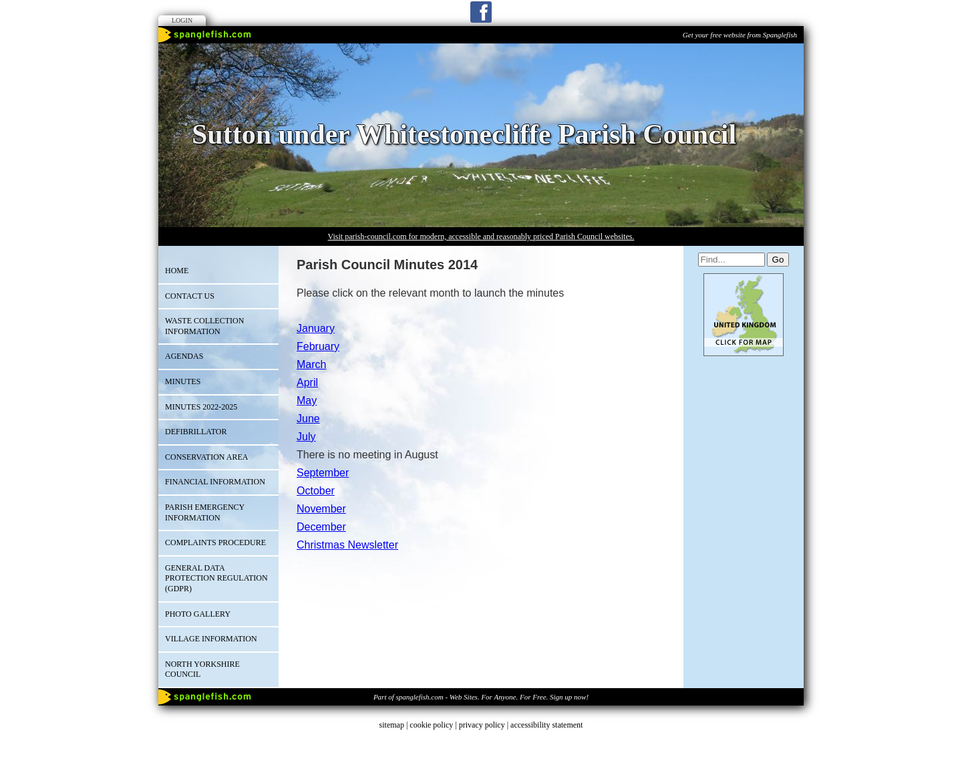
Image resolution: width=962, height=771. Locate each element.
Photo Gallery (197, 614)
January (316, 328)
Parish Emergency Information (205, 512)
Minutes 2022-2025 (201, 407)
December (321, 526)
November (321, 508)
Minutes (182, 381)
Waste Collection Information (204, 326)
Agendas (184, 356)
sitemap (391, 725)
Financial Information (215, 481)
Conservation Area (207, 457)
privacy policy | (484, 725)
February (318, 346)
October (316, 490)
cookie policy (431, 725)
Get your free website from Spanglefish (740, 35)
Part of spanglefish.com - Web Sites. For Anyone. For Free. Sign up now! (481, 697)
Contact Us (189, 296)
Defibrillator (195, 431)
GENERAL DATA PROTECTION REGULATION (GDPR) (216, 578)
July (306, 436)
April (307, 382)
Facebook (481, 12)
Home (176, 270)
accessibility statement (546, 725)
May (307, 400)
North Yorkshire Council (202, 669)
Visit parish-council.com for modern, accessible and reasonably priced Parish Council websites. (481, 236)
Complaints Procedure (215, 542)
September (323, 472)
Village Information (211, 638)
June (308, 418)
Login (182, 20)
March (311, 364)
